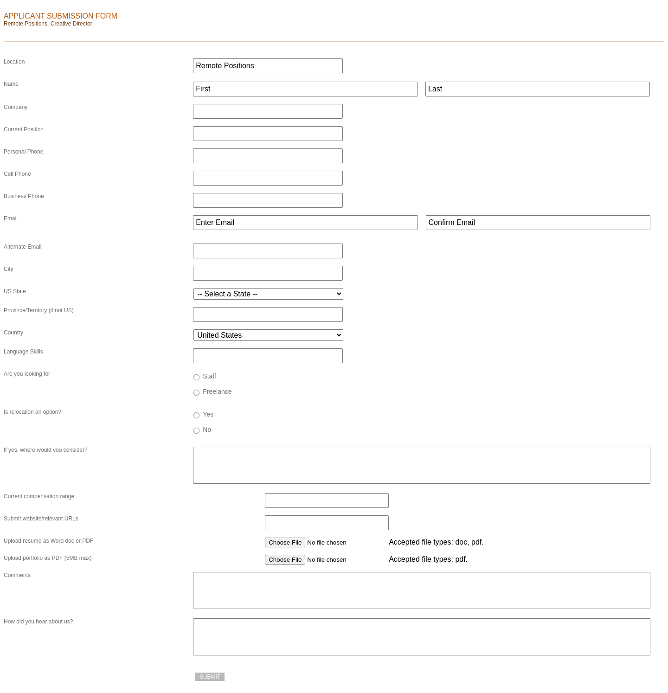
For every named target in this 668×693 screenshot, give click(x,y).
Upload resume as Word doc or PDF (48, 541)
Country (13, 332)
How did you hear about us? (38, 621)
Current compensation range (39, 496)
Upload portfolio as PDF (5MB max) (47, 558)
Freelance (217, 391)
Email (11, 218)
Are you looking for (27, 374)
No (207, 429)
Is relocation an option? (32, 412)
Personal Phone (23, 151)
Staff (209, 376)
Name (11, 84)
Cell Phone (17, 174)
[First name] (305, 89)
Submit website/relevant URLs (41, 518)
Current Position (24, 129)
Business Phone (24, 196)
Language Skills (23, 351)
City (8, 269)
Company (15, 107)
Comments (17, 575)
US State (15, 291)
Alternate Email (22, 247)
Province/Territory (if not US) (39, 310)
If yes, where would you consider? (46, 450)
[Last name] (537, 89)
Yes (208, 414)
